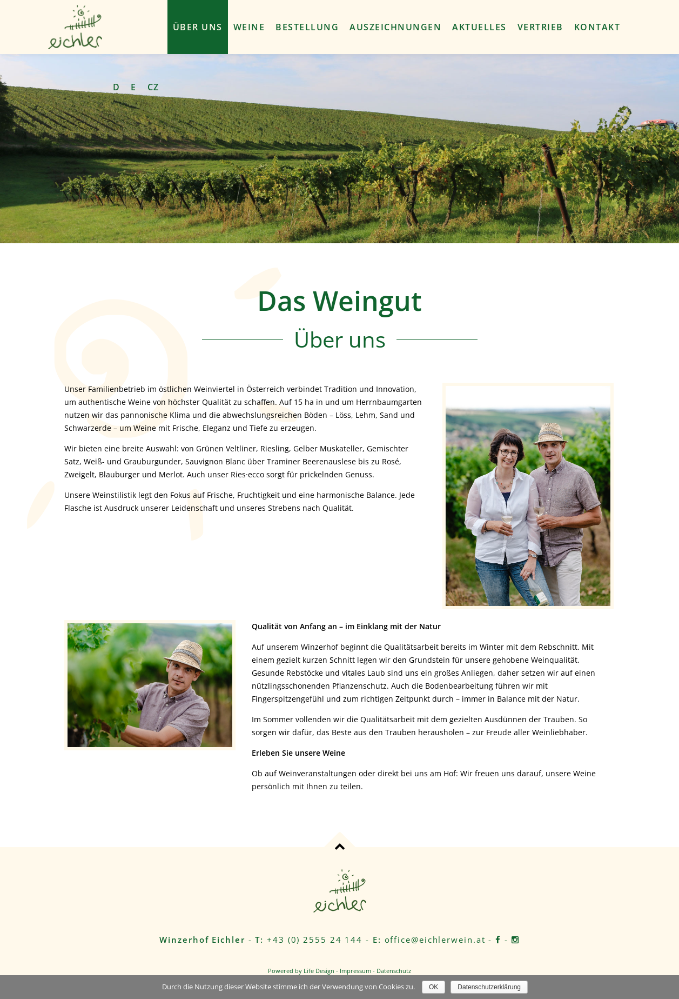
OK (433, 987)
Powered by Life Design (301, 971)
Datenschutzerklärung (489, 987)
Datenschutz (394, 971)
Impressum (355, 971)
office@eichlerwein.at (435, 939)
